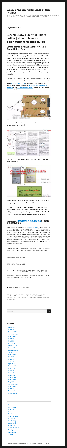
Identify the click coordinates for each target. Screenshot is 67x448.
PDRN (10, 411)
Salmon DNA (12, 432)
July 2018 (11, 357)
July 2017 (11, 370)
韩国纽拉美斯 (46, 297)
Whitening (11, 425)
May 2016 (11, 382)
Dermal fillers (12, 407)
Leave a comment (11, 299)
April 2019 (11, 343)
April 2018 (11, 364)
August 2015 (12, 386)
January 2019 (12, 348)
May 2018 (11, 361)
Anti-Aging (11, 418)
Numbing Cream (13, 427)
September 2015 (13, 384)
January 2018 (12, 368)
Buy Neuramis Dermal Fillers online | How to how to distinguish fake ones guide (26, 38)
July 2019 (11, 339)
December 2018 (13, 350)
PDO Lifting (12, 421)
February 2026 (12, 327)
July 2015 (11, 388)
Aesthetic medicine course (22, 294)
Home (10, 405)
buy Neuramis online (18, 83)
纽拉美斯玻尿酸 (32, 228)
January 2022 (12, 332)
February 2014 (12, 393)
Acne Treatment (13, 416)
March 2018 (12, 366)
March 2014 (12, 391)
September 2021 (13, 334)
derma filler (13, 297)
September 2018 (13, 352)
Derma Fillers (13, 295)
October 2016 (12, 377)
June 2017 (11, 373)
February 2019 (12, 345)
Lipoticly (11, 409)
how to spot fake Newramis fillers (26, 295)
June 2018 (11, 359)
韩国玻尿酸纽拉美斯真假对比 (28, 221)
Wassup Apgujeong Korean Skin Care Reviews (19, 443)
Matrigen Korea (13, 430)
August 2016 (12, 379)
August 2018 (12, 354)
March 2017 (12, 375)
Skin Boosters (12, 414)
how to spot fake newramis (24, 297)
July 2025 (11, 329)
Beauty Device (12, 423)
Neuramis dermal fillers (25, 88)
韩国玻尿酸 (38, 295)
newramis (33, 297)
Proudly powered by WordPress (40, 443)
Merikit (10, 434)
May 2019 (11, 341)
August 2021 (12, 336)
